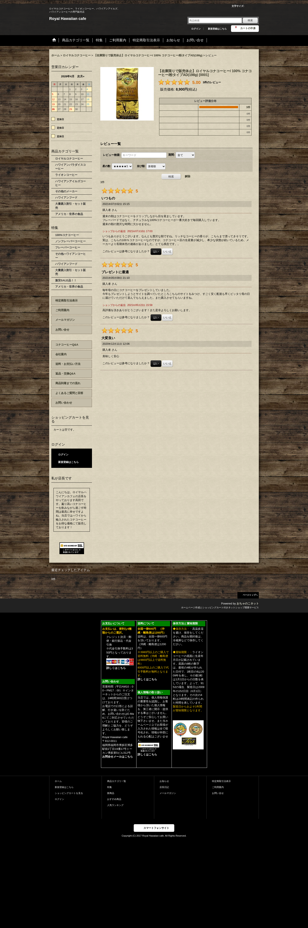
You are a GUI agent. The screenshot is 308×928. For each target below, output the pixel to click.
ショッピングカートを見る (69, 793)
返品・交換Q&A (65, 373)
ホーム (58, 781)
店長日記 (164, 787)
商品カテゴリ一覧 (116, 781)
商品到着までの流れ (67, 383)
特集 (109, 787)
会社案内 (61, 354)
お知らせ (164, 781)
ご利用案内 (62, 310)
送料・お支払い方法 (67, 364)
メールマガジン (65, 319)
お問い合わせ (63, 402)
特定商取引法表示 (66, 300)
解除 (187, 176)
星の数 (106, 166)
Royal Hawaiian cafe (67, 18)
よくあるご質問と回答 (69, 393)
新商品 (110, 793)
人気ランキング (115, 805)
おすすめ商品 (114, 799)
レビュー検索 (111, 155)
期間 (171, 155)
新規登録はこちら (217, 28)
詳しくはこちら (116, 668)
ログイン (196, 28)
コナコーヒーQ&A (66, 344)
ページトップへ (250, 595)
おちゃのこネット (248, 603)
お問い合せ (62, 329)
